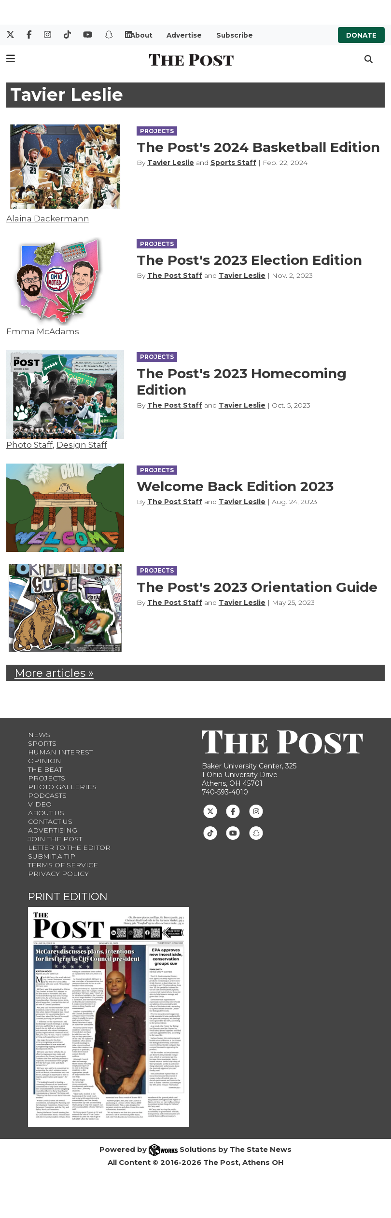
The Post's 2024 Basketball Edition (258, 147)
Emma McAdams (42, 331)
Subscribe (234, 35)
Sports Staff (233, 162)
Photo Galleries (62, 786)
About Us (46, 812)
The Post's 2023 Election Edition (249, 260)
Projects (46, 778)
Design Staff (81, 445)
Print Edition (68, 896)
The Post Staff (174, 275)
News (39, 734)
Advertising (52, 830)
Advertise (184, 35)
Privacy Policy (58, 873)
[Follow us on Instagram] (256, 810)
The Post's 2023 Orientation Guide (257, 587)
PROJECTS (157, 131)
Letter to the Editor (69, 847)
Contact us (50, 821)
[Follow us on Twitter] (210, 810)
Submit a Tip (51, 856)
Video (40, 804)
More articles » (54, 673)
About (141, 35)
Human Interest (60, 752)
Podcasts (47, 795)
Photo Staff (29, 445)
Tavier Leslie (170, 162)
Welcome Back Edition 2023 (235, 486)
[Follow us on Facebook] (232, 810)
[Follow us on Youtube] (232, 832)
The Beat (45, 769)
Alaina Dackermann (47, 218)
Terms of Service (63, 865)
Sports (42, 743)
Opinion (44, 760)
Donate (361, 35)
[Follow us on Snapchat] (256, 832)
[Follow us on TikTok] (210, 832)
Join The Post (55, 839)
